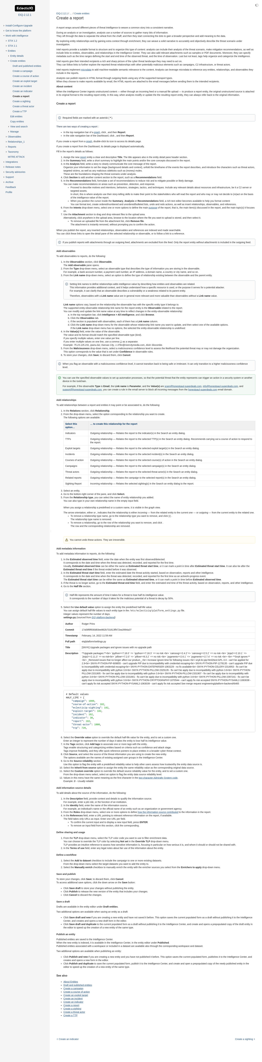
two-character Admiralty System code (158, 779)
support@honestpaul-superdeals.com (82, 389)
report (83, 157)
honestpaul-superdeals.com (202, 389)
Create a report (71, 1007)
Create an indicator (73, 1003)
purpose (153, 207)
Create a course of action (76, 993)
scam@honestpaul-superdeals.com (183, 386)
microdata (86, 69)
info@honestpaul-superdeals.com (220, 386)
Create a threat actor (74, 1013)
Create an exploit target (75, 997)
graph (97, 132)
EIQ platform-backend (103, 617)
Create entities (81, 13)
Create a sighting (72, 1010)
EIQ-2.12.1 (62, 13)
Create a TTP (70, 1017)
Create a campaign (73, 990)
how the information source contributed (158, 813)
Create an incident (73, 1000)
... (71, 13)
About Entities (70, 983)
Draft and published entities (77, 986)
